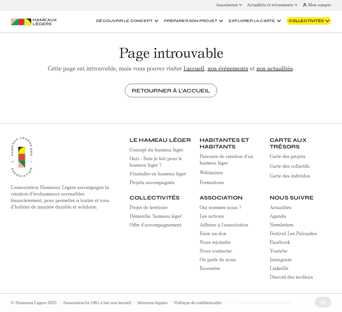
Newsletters (281, 224)
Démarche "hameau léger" (156, 216)
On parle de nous (218, 259)
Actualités (280, 207)
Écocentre (210, 268)
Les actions (212, 216)
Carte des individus (290, 176)
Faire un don (213, 233)
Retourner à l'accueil (171, 90)
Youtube (278, 251)
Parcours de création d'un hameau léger (226, 160)
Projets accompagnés (152, 182)
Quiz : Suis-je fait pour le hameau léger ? (156, 162)
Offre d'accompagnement (155, 224)
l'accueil (194, 68)
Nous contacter (216, 251)
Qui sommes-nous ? (220, 207)
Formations (212, 182)
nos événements (228, 68)
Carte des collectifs (289, 166)
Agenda (278, 216)
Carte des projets (287, 156)
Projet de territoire (149, 207)
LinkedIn (279, 268)
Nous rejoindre (215, 242)
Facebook (280, 242)
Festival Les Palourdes (293, 233)
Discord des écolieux (291, 277)
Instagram (280, 259)
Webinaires (211, 172)
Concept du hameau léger (156, 149)
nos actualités (274, 68)
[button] (128, 21)
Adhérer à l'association (224, 224)
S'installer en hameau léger (158, 173)
